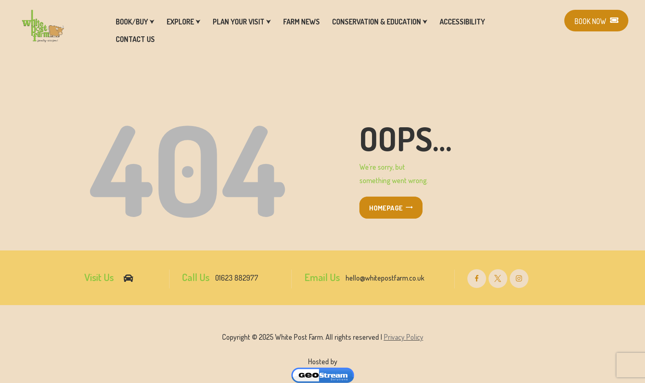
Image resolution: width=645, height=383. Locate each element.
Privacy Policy (403, 336)
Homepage (386, 208)
